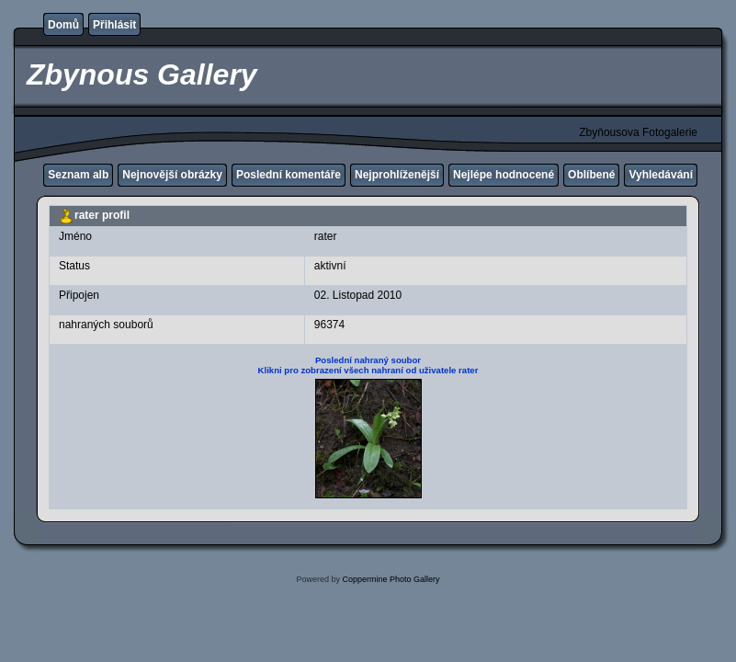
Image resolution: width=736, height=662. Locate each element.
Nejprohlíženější (397, 174)
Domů (63, 24)
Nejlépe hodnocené (503, 174)
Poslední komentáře (288, 174)
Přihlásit (114, 24)
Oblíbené (591, 174)
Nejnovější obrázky (172, 174)
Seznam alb (78, 174)
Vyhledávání (660, 174)
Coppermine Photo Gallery (390, 579)
